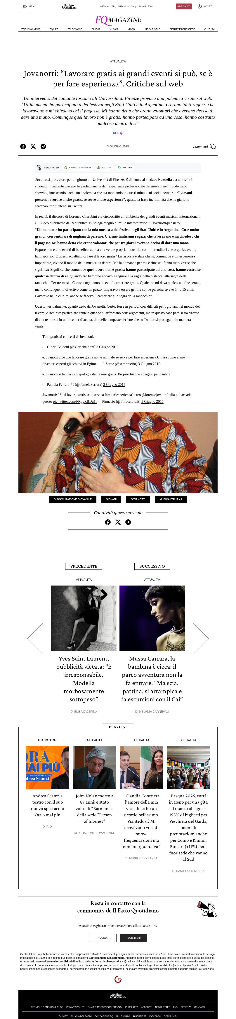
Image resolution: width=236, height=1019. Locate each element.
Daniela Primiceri (190, 869)
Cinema (96, 29)
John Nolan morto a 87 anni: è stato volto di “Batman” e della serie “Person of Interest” (94, 807)
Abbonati (183, 6)
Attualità (118, 61)
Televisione (74, 29)
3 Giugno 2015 (107, 347)
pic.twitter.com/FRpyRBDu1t (75, 401)
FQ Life (54, 29)
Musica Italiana (170, 499)
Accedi (103, 936)
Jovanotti (138, 499)
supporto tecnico (187, 967)
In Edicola (105, 6)
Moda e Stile (152, 29)
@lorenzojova (152, 395)
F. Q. (120, 133)
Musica (114, 29)
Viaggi (131, 29)
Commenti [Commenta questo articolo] (204, 146)
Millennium (123, 6)
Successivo (152, 566)
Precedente (83, 566)
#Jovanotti (50, 357)
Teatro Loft (48, 739)
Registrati (133, 936)
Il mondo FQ (146, 6)
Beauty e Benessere (182, 29)
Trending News (30, 29)
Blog (114, 6)
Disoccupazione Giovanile (73, 499)
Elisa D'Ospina (85, 711)
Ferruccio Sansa (143, 856)
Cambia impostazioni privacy (105, 1005)
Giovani (111, 499)
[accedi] (205, 6)
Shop (133, 6)
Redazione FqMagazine (96, 831)
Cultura (209, 29)
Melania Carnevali (154, 711)
